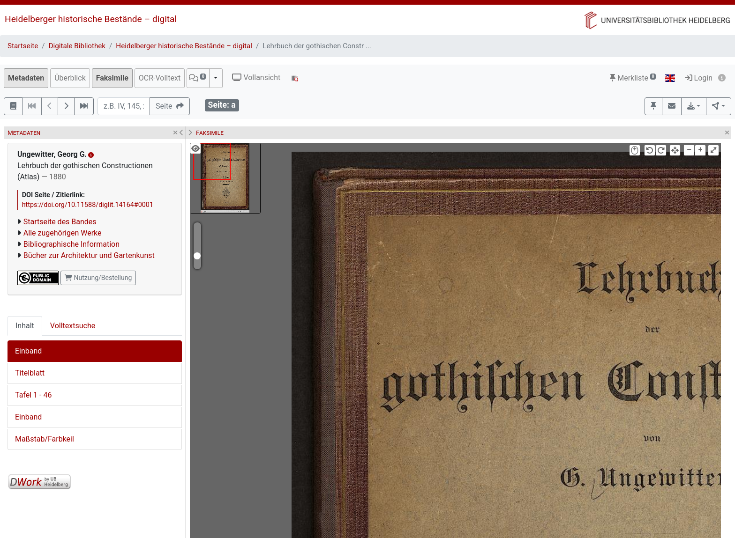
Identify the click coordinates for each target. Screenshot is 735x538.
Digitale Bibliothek (77, 46)
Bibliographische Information (71, 244)
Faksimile (112, 78)
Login (698, 78)
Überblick (70, 78)
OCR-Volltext (159, 78)
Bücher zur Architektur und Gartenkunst (89, 255)
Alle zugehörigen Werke (62, 232)
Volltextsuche (72, 325)
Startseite (23, 46)
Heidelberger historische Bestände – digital (91, 19)
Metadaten (26, 78)
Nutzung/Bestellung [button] (98, 277)
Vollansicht (256, 77)
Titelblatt (30, 372)
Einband (28, 350)
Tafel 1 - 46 (33, 395)
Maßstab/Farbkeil (44, 439)
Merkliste (633, 78)
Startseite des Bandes (60, 221)
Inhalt (24, 325)
